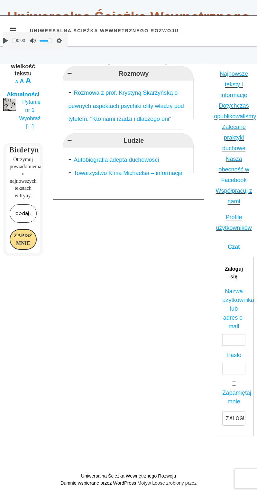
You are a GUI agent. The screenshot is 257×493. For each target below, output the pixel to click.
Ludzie (105, 140)
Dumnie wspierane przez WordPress (98, 483)
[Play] (5, 40)
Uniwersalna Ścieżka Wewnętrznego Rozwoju (104, 30)
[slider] (14, 41)
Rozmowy (107, 73)
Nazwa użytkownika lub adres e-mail (233, 309)
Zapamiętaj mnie (233, 393)
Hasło (233, 355)
